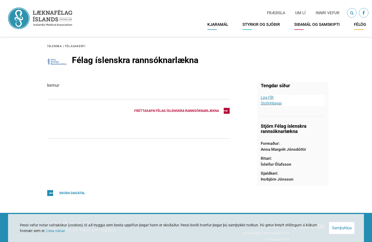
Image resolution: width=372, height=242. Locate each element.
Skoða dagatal (66, 193)
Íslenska (54, 46)
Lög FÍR (267, 97)
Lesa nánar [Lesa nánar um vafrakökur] (55, 230)
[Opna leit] (352, 13)
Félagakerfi (75, 46)
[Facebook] (363, 13)
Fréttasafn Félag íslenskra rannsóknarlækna (182, 111)
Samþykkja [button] (342, 227)
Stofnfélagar (271, 103)
